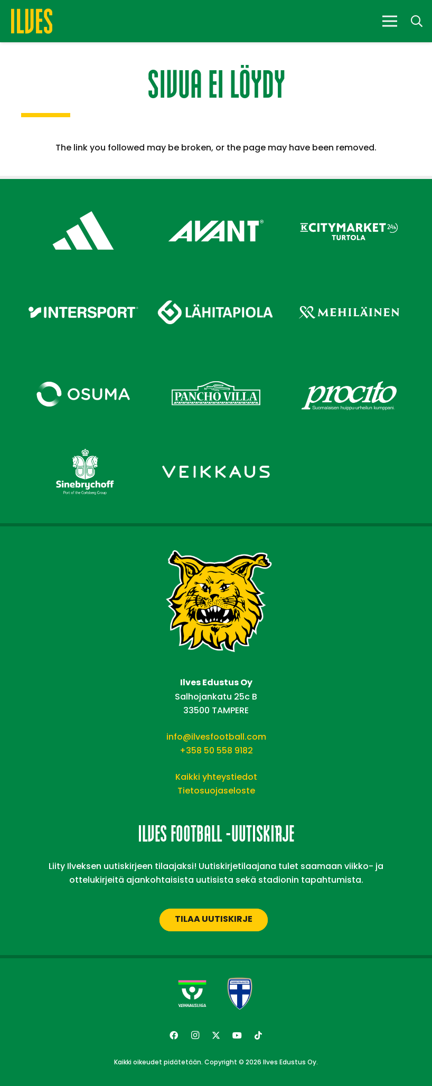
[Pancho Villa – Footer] (216, 366)
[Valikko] (389, 21)
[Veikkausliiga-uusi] (192, 993)
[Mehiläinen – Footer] (349, 284)
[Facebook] (173, 1035)
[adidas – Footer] (83, 202)
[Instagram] (194, 1035)
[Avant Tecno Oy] (216, 202)
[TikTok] (258, 1035)
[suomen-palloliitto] (239, 993)
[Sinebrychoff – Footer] (83, 444)
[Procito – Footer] (349, 366)
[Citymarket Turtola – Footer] (349, 202)
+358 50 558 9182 (216, 750)
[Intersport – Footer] (83, 284)
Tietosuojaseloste (216, 791)
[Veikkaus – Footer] (216, 444)
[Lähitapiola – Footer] (216, 280)
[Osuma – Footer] (83, 366)
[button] (416, 21)
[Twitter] (216, 1035)
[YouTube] (237, 1035)
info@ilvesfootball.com (216, 737)
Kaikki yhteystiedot (216, 777)
